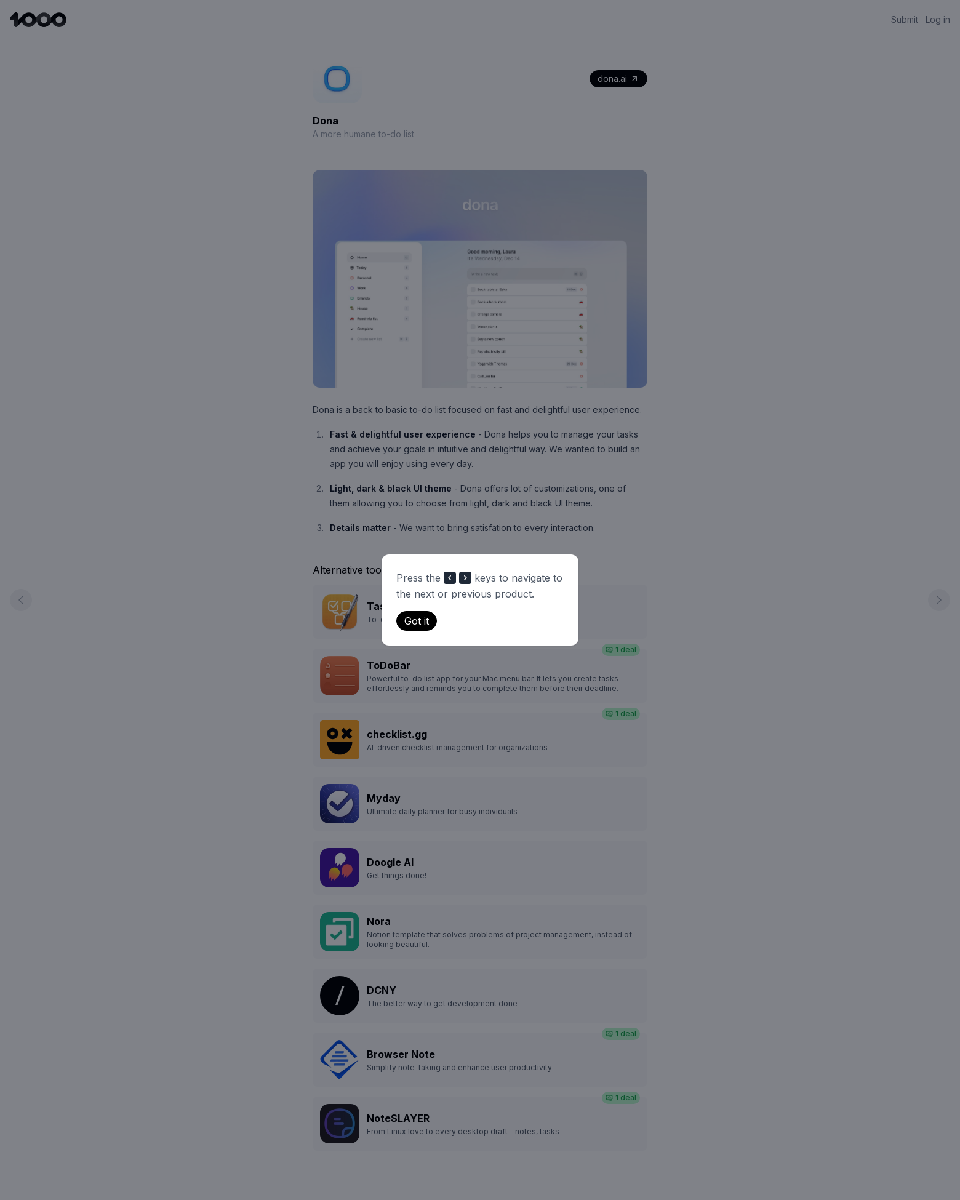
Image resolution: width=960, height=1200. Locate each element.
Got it (416, 621)
